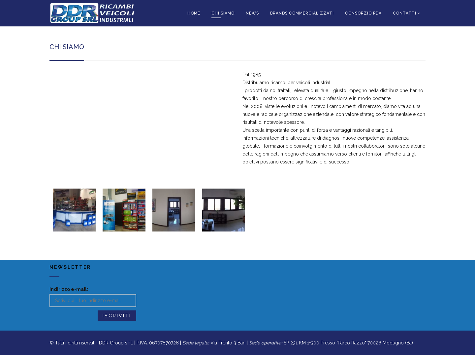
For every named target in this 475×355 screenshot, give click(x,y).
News (252, 13)
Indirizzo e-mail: (68, 289)
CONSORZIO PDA (363, 13)
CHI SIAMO (223, 13)
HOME (193, 13)
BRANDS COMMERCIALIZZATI (302, 13)
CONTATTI (404, 13)
